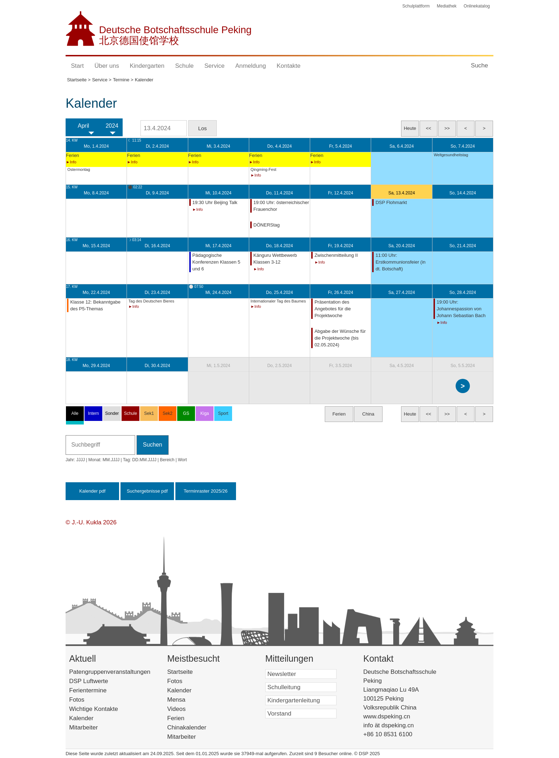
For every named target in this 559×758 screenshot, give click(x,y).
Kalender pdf (92, 491)
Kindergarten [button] (147, 65)
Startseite (192, 672)
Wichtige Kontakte (93, 709)
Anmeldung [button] (250, 65)
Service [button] (214, 65)
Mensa (187, 700)
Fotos (76, 699)
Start (77, 65)
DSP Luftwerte (88, 681)
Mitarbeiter (83, 727)
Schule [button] (184, 65)
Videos (187, 709)
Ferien (185, 718)
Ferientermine (88, 690)
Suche (479, 65)
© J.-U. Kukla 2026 (91, 522)
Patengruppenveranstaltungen (109, 671)
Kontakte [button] (289, 65)
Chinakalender (196, 727)
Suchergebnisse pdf (147, 491)
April (83, 126)
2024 (112, 126)
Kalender (81, 718)
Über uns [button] (106, 65)
